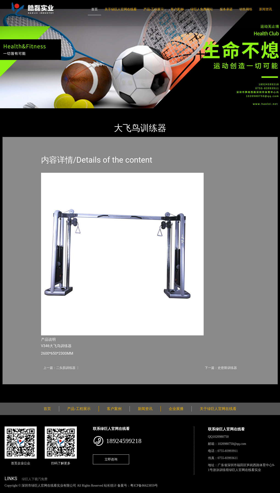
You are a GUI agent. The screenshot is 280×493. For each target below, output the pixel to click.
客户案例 (177, 9)
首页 (94, 9)
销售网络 (245, 9)
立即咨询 (111, 459)
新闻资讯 (265, 9)
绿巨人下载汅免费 (34, 479)
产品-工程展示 (154, 9)
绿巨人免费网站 (201, 9)
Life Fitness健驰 (58, 111)
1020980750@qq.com (232, 444)
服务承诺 (226, 9)
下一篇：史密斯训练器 (221, 367)
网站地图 (7, 490)
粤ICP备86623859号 (144, 485)
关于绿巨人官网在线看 (121, 9)
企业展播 (176, 409)
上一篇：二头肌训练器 (59, 367)
